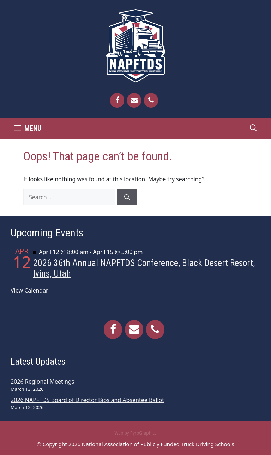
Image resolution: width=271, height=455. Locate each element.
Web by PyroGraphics (135, 433)
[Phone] (151, 100)
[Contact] (134, 100)
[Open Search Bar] (253, 128)
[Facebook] (117, 100)
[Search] (127, 197)
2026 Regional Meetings (42, 381)
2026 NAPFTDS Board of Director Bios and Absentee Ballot (87, 400)
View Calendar (29, 290)
